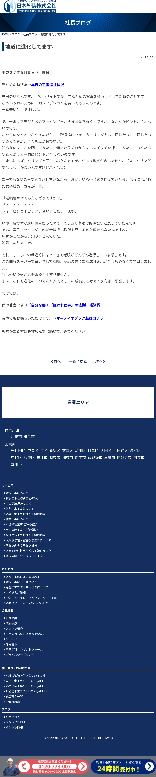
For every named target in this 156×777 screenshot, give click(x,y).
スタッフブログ (16, 722)
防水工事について (17, 493)
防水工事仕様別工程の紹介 (23, 498)
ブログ (16, 34)
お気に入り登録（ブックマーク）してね (31, 598)
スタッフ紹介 (14, 628)
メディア (11, 639)
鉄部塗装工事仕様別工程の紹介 (26, 535)
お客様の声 (13, 702)
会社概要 (11, 618)
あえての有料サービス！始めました (28, 550)
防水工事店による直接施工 (23, 577)
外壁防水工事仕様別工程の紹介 (26, 514)
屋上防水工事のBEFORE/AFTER (27, 680)
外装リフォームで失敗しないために (28, 603)
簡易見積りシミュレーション (24, 556)
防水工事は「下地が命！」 (23, 582)
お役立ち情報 (14, 727)
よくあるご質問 (16, 592)
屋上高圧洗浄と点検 (18, 503)
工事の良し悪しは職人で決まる (26, 634)
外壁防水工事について (20, 508)
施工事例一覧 (14, 696)
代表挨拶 (11, 623)
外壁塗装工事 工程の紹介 (22, 524)
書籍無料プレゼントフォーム (24, 649)
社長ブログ (30, 34)
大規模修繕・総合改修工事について (28, 540)
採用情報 (11, 644)
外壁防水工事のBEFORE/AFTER (27, 691)
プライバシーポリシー (20, 654)
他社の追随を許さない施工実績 (26, 675)
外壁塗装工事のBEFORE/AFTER (27, 686)
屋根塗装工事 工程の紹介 (22, 529)
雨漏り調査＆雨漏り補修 (21, 545)
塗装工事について (17, 519)
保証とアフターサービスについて (27, 587)
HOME (5, 34)
